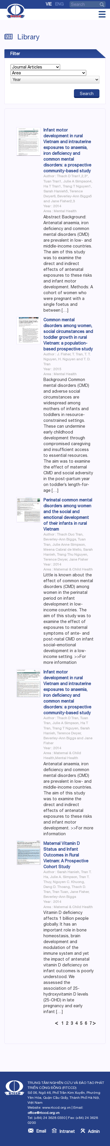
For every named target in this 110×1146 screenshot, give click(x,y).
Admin (94, 1131)
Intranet (67, 1131)
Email (41, 1131)
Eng (59, 4)
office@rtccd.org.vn (44, 1113)
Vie (49, 4)
